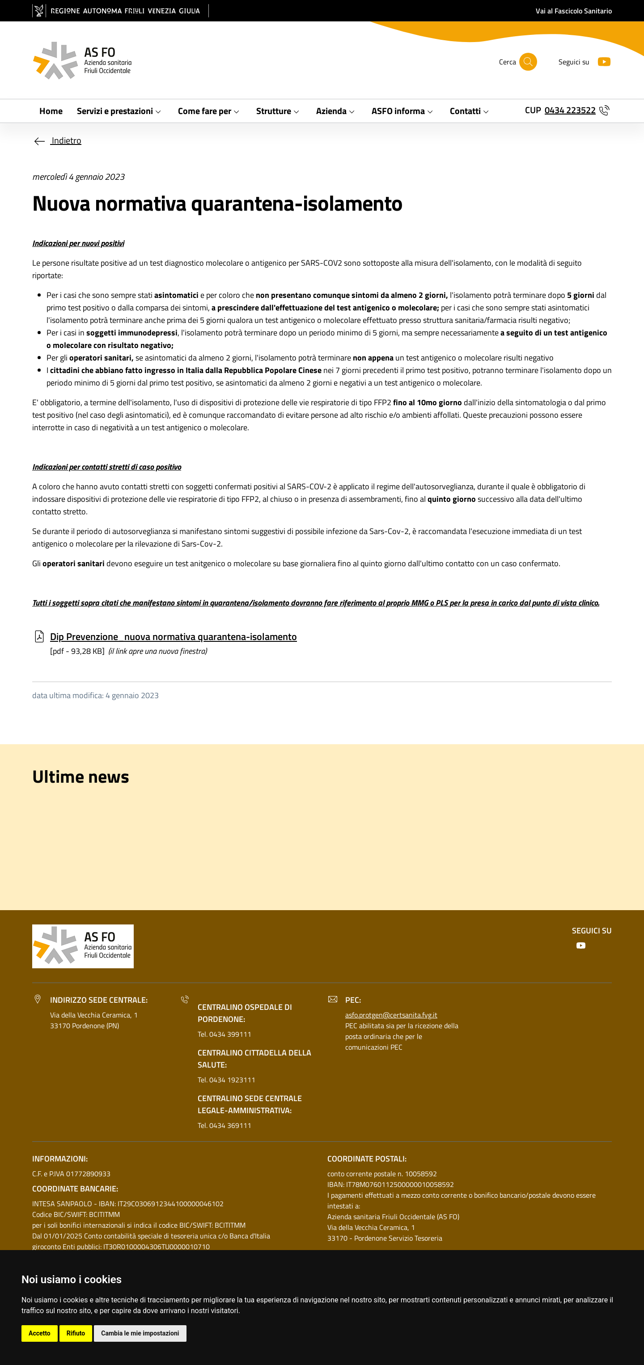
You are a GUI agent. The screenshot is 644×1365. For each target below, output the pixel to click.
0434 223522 (570, 110)
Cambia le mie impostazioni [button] (140, 1333)
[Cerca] (528, 62)
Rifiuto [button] (76, 1333)
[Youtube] (600, 61)
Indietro (56, 140)
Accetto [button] (40, 1333)
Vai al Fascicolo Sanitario (574, 10)
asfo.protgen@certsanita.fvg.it (391, 1014)
